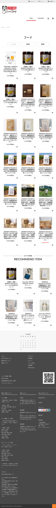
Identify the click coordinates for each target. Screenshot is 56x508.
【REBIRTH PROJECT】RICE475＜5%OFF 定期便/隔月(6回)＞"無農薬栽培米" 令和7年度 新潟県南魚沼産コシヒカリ (45, 202)
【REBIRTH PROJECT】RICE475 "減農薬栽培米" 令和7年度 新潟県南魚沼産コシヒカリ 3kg (28, 136)
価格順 (28, 44)
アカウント (32, 1)
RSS (3, 378)
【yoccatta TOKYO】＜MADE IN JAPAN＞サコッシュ (28, 283)
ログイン (41, 1)
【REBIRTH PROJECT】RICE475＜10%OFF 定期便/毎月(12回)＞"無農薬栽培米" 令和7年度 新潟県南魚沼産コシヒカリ (28, 235)
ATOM (6, 378)
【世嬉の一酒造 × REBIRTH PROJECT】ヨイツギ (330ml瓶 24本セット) (10, 102)
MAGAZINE (41, 18)
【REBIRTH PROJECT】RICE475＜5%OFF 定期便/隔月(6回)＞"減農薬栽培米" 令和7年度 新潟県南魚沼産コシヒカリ (28, 202)
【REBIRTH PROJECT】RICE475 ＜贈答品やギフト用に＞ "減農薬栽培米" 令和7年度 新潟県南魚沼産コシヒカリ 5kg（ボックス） (45, 103)
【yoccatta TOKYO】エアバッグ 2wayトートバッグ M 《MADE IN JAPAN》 (44, 316)
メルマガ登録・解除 (6, 376)
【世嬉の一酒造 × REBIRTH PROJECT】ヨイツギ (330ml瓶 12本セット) (45, 69)
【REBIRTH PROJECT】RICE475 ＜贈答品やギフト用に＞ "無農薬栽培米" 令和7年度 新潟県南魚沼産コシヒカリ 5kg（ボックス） (10, 137)
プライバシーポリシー (7, 383)
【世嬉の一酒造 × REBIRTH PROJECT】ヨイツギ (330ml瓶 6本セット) (28, 69)
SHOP (31, 18)
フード (8, 27)
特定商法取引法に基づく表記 (9, 380)
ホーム (3, 27)
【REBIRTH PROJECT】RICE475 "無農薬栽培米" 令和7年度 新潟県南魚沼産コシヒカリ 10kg (10, 201)
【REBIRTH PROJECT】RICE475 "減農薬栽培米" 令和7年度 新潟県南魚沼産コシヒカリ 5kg (10, 170)
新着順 (42, 44)
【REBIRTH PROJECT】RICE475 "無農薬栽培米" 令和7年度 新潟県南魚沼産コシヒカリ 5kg (28, 170)
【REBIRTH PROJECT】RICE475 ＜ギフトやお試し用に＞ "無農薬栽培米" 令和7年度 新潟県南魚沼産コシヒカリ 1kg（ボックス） (45, 236)
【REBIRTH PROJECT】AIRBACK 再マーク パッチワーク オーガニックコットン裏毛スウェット (28, 317)
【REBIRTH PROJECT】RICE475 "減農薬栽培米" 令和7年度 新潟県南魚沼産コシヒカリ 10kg (45, 170)
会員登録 (51, 1)
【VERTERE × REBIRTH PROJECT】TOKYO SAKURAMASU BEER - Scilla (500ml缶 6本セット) (10, 70)
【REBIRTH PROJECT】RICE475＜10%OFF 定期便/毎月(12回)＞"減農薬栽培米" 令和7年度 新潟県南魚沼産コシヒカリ (10, 235)
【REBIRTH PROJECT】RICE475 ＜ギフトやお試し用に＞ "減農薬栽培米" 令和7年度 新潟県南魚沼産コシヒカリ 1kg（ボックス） (28, 103)
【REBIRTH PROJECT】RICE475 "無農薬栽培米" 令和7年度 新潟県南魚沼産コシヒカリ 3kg (45, 136)
